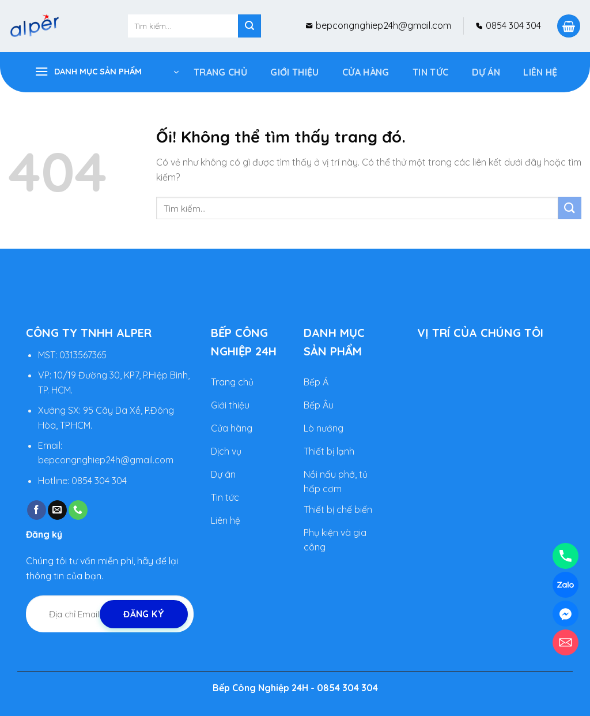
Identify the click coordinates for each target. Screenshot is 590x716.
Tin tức (430, 72)
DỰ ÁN (486, 72)
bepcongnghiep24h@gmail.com (382, 25)
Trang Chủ (220, 72)
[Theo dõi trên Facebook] (36, 510)
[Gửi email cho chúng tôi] (57, 510)
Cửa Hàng (365, 72)
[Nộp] (249, 26)
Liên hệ (540, 72)
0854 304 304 (512, 25)
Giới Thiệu (294, 72)
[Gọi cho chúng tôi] (78, 510)
